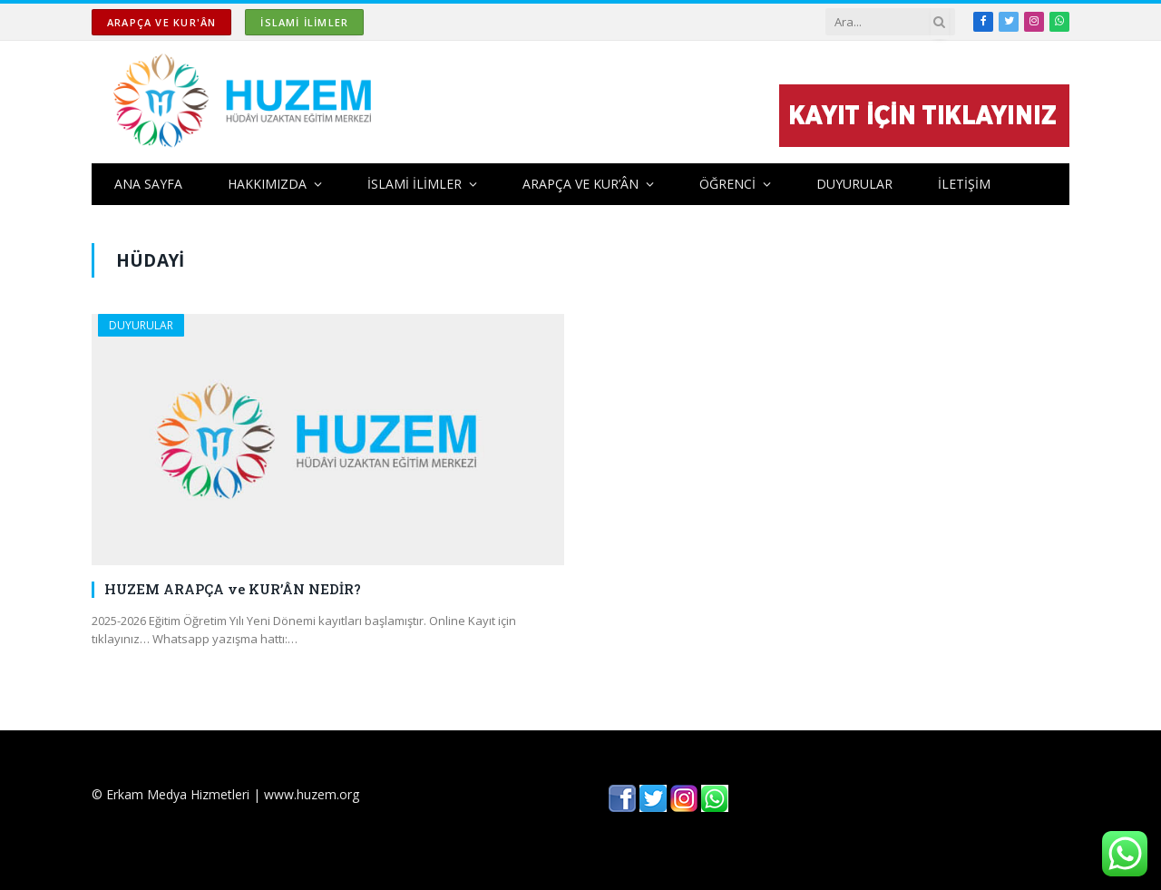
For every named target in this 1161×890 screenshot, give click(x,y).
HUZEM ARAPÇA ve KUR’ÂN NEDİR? (232, 589)
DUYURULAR (854, 183)
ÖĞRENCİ (727, 183)
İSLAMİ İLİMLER (304, 22)
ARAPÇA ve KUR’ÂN (580, 183)
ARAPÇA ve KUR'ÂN (161, 22)
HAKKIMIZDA (267, 183)
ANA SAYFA (148, 183)
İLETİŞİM (964, 183)
